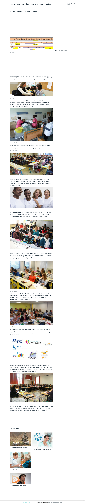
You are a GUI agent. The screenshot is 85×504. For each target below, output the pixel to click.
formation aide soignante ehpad (17, 470)
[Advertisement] (31, 27)
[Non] (83, 500)
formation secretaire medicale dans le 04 (42, 449)
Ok (38, 502)
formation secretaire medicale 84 (18, 485)
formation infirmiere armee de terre (18, 447)
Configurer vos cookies (44, 502)
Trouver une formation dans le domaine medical (31, 4)
